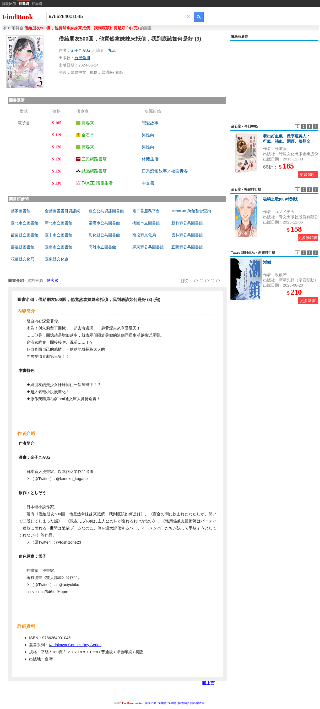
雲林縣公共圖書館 (187, 235)
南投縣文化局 (144, 235)
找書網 (162, 703)
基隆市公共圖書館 (104, 223)
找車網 (37, 4)
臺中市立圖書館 (58, 235)
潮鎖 (267, 262)
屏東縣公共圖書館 (148, 247)
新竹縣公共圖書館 (187, 223)
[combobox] (116, 16)
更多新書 (308, 300)
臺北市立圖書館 (24, 223)
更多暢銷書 (308, 237)
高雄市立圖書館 (102, 247)
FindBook (17, 17)
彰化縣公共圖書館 (104, 235)
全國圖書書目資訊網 (62, 211)
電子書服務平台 (146, 211)
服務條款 (183, 703)
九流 (112, 50)
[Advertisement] (274, 79)
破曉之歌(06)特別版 (280, 199)
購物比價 (9, 4)
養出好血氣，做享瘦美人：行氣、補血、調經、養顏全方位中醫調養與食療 (286, 141)
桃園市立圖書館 (146, 223)
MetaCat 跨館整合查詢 (191, 211)
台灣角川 (82, 57)
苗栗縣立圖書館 (24, 235)
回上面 (208, 683)
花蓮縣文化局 (22, 259)
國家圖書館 (20, 211)
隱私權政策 (197, 703)
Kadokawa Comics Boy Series (75, 645)
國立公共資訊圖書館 (106, 211)
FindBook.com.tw (132, 703)
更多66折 (308, 174)
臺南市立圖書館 (58, 247)
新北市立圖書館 (58, 223)
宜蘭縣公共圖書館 (187, 247)
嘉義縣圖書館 (22, 247)
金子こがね (80, 50)
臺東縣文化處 (56, 259)
